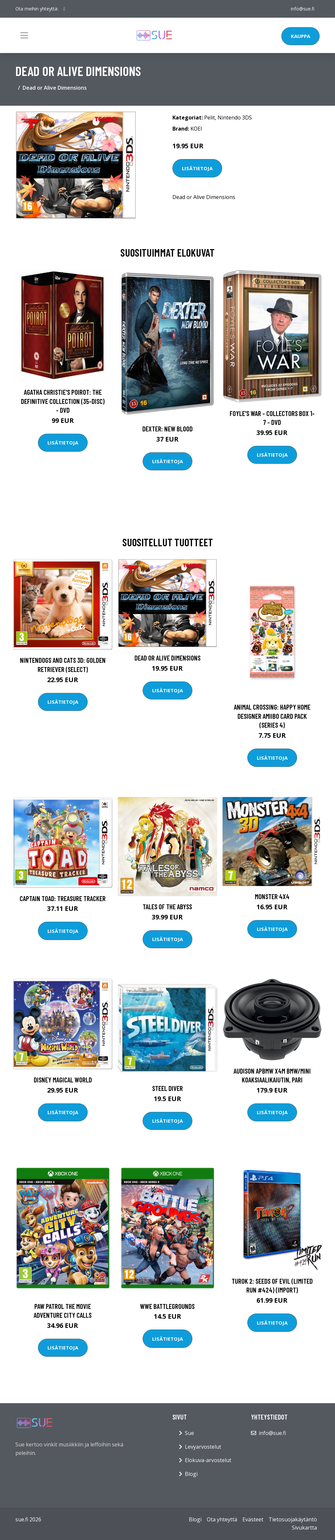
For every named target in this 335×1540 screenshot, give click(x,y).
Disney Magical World (63, 1080)
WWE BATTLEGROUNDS (167, 1306)
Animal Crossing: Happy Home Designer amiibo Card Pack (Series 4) (272, 716)
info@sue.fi (302, 9)
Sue (189, 1433)
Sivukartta (304, 1527)
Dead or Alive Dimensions (167, 658)
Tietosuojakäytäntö (293, 1519)
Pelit (209, 117)
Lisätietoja (197, 168)
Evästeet (252, 1519)
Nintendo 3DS (235, 117)
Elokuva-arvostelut (208, 1460)
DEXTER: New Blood (167, 429)
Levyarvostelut (203, 1446)
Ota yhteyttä (222, 1519)
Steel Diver (167, 1088)
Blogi (191, 1473)
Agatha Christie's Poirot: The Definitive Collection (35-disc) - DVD (63, 401)
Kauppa (300, 36)
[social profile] (64, 9)
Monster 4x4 (272, 896)
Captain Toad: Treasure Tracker (63, 898)
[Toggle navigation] (24, 35)
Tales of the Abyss (167, 906)
